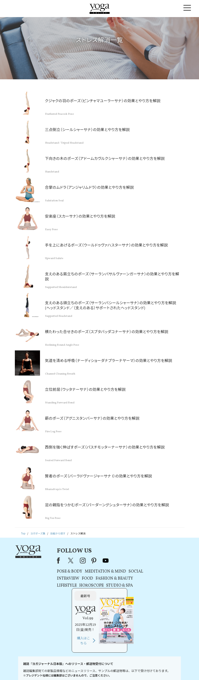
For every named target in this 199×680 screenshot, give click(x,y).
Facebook (53, 560)
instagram (75, 560)
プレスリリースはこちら (48, 668)
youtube (98, 560)
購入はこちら (155, 597)
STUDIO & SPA (112, 585)
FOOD (80, 578)
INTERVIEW (61, 578)
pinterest (87, 560)
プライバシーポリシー (92, 668)
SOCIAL (129, 571)
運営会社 (141, 668)
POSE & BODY (62, 571)
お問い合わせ (22, 668)
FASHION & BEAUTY (107, 578)
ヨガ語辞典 (175, 668)
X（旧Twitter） (64, 560)
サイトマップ (157, 668)
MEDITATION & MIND (98, 571)
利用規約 (71, 668)
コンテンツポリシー (120, 668)
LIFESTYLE (60, 585)
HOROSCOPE (84, 585)
